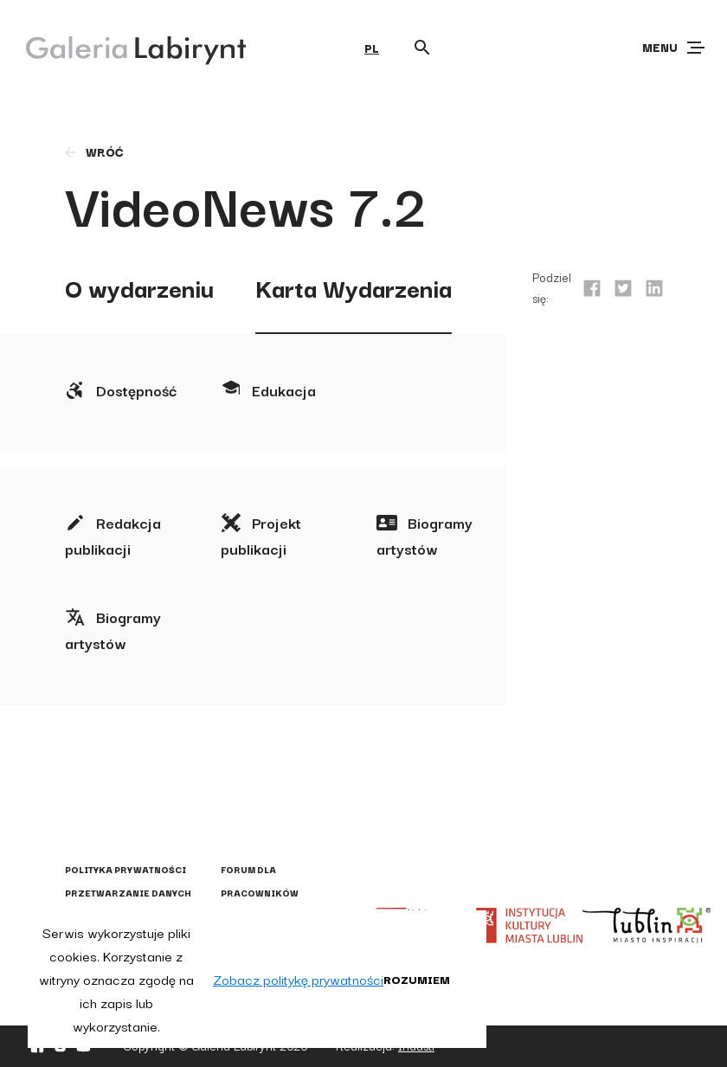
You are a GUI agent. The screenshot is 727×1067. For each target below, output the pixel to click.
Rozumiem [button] (416, 978)
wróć (93, 151)
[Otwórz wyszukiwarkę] (422, 47)
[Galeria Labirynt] (123, 46)
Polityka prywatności (125, 869)
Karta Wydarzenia (353, 286)
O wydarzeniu (139, 286)
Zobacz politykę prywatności (298, 978)
